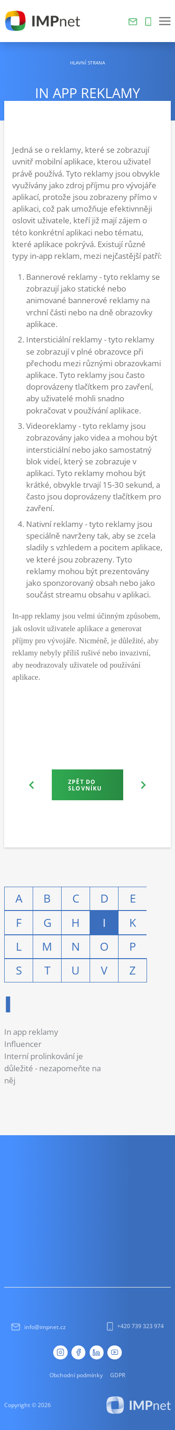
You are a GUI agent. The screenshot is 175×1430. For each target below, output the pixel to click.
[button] (164, 21)
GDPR (118, 1375)
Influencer (23, 1044)
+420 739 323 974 (135, 1326)
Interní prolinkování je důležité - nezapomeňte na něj (52, 1068)
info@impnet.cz (38, 1327)
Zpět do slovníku (85, 785)
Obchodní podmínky (76, 1375)
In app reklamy (31, 1031)
